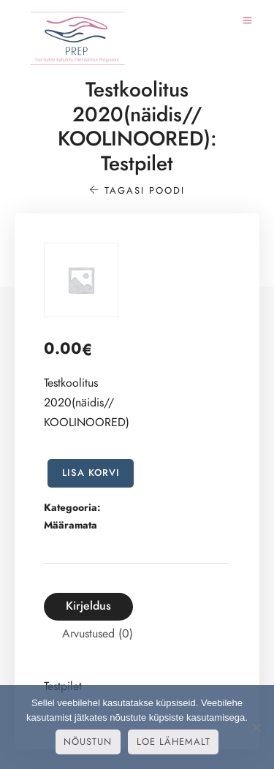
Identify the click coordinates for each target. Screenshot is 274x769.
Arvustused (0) (97, 634)
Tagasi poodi (137, 190)
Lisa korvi (91, 473)
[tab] (88, 606)
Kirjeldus (88, 606)
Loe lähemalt (173, 742)
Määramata (70, 525)
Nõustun (88, 742)
